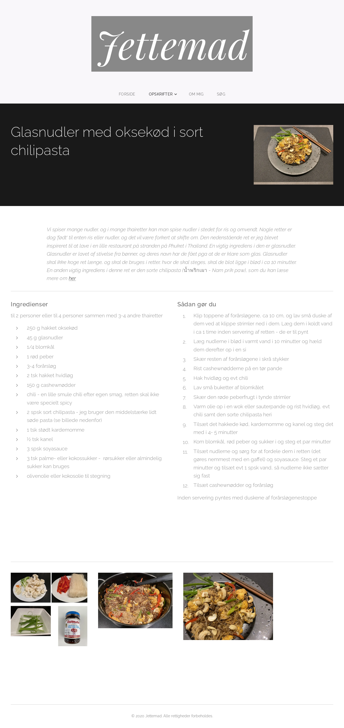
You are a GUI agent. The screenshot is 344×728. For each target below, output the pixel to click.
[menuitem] (130, 94)
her (72, 278)
